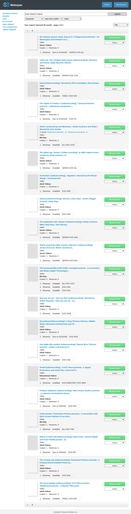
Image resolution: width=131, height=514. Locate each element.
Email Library (8, 24)
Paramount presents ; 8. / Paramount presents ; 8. (67, 132)
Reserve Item (114, 38)
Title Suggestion (10, 27)
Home (107, 5)
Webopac (13, 5)
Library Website (9, 29)
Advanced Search (10, 13)
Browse (6, 16)
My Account (121, 5)
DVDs (5, 19)
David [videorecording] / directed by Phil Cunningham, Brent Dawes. (69, 83)
